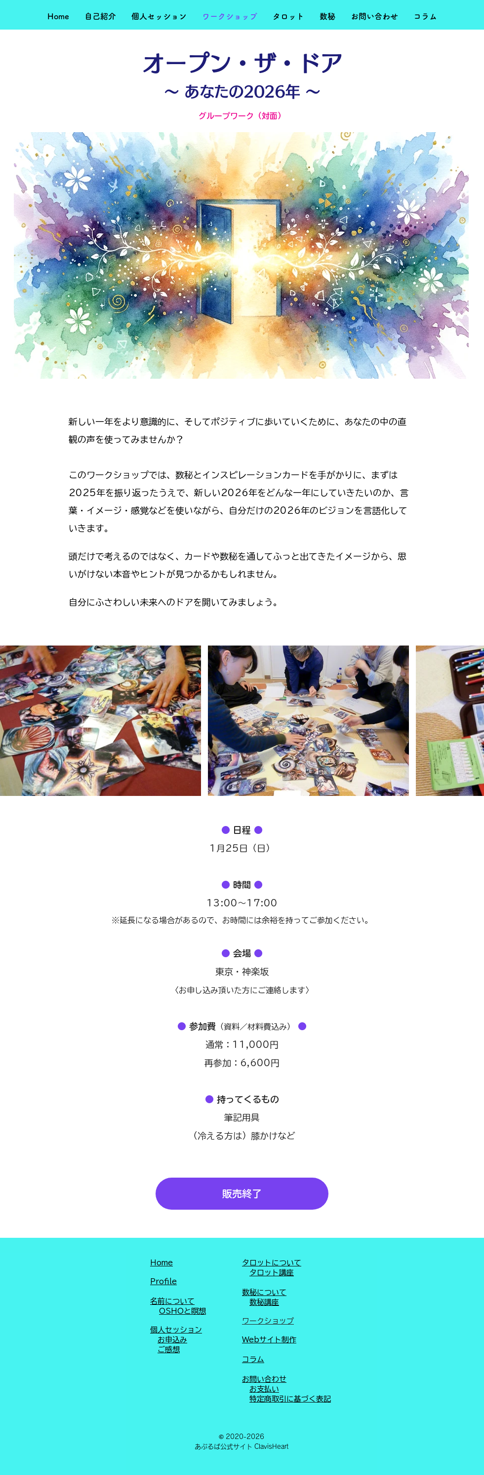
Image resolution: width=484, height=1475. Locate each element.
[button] (100, 16)
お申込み (172, 1339)
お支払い (264, 1389)
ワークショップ (268, 1321)
